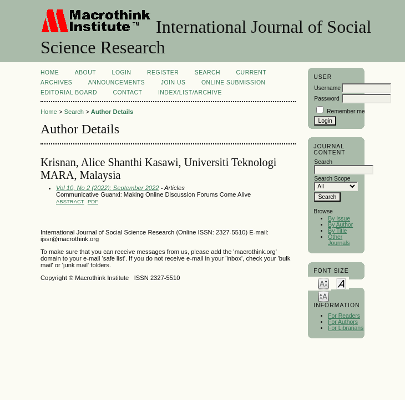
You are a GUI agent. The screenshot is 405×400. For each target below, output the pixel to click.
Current (251, 72)
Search (207, 72)
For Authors (343, 322)
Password (327, 99)
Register (163, 72)
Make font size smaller (323, 283)
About (85, 72)
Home (49, 72)
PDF (93, 201)
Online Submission (233, 82)
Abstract (70, 201)
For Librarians (345, 328)
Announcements (116, 82)
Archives (56, 82)
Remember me (346, 111)
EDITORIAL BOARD (68, 92)
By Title (337, 231)
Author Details (112, 111)
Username (327, 88)
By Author (340, 225)
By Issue (339, 219)
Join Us (173, 82)
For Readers (344, 316)
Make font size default (341, 283)
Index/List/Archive (190, 92)
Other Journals (339, 240)
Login (121, 72)
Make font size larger (323, 295)
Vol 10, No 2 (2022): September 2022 (107, 187)
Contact (127, 92)
